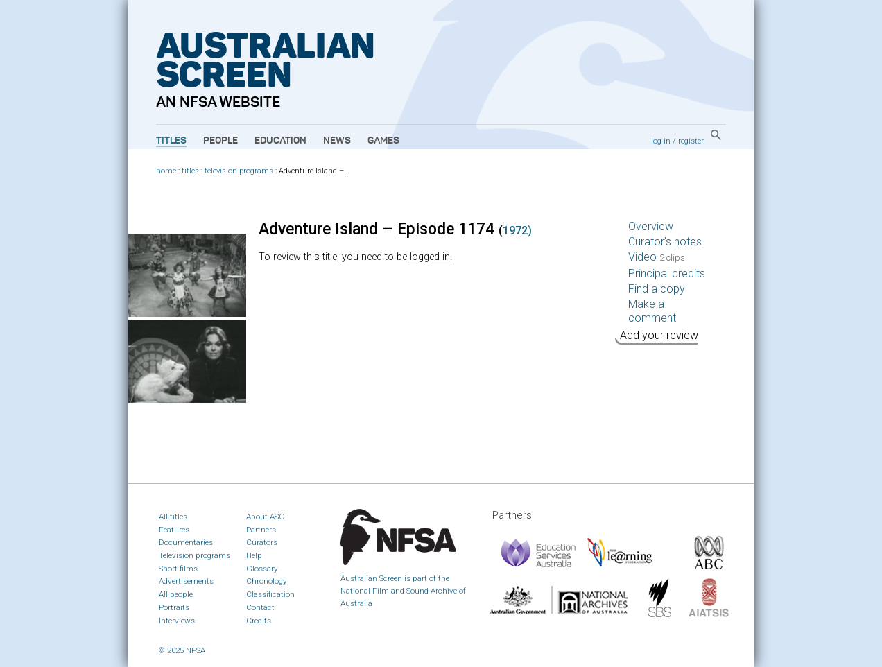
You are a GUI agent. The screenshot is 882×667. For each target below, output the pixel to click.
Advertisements (186, 581)
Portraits (174, 607)
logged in (430, 257)
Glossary (262, 568)
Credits (258, 620)
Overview (650, 226)
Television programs (194, 555)
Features (174, 530)
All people (176, 594)
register (691, 141)
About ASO (265, 516)
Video (656, 256)
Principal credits (666, 273)
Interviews (177, 620)
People (220, 141)
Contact (260, 607)
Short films (178, 568)
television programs (239, 170)
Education (280, 141)
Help (254, 555)
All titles (173, 516)
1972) (517, 230)
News (337, 141)
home (166, 170)
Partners (261, 530)
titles (190, 170)
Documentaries (186, 542)
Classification (270, 594)
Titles (171, 141)
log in (661, 141)
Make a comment (652, 310)
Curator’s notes (665, 241)
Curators (261, 542)
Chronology (266, 581)
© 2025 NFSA (182, 650)
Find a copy (656, 288)
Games (383, 141)
